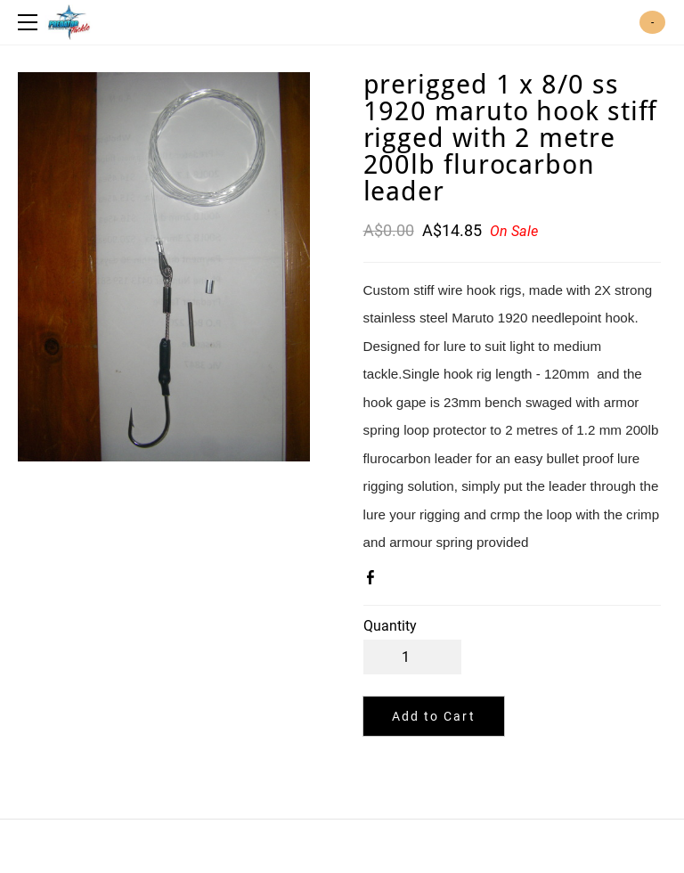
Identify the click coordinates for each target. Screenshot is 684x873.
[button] (433, 716)
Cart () (652, 22)
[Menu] (31, 22)
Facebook (374, 581)
